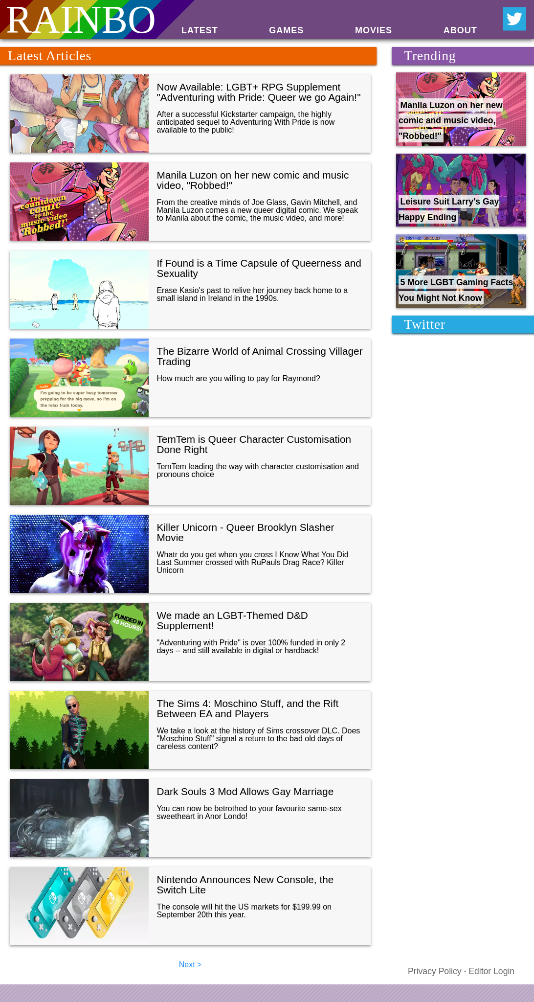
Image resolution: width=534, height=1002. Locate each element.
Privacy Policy (435, 971)
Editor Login (491, 971)
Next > (190, 964)
